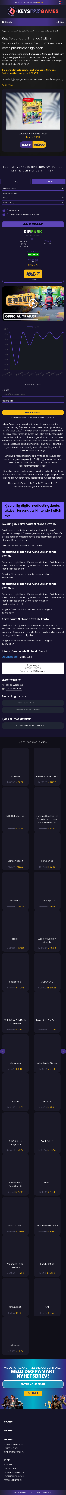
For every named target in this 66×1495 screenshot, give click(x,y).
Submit (33, 1393)
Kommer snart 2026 (13, 1444)
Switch (48, 181)
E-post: (5, 389)
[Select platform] (33, 189)
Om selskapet (10, 1468)
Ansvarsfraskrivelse (14, 1472)
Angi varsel (33, 412)
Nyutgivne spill (11, 1448)
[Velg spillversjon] (33, 203)
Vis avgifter (10, 210)
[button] (2, 1051)
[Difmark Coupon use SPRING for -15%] (33, 493)
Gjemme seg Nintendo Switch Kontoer (21, 214)
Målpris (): (7, 400)
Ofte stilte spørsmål (14, 1452)
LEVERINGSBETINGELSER (14, 1476)
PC (14, 181)
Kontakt (8, 1464)
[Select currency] (33, 198)
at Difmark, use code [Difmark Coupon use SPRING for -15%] (28, 2)
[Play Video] (33, 304)
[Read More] (33, 85)
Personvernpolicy (13, 1480)
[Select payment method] (33, 193)
